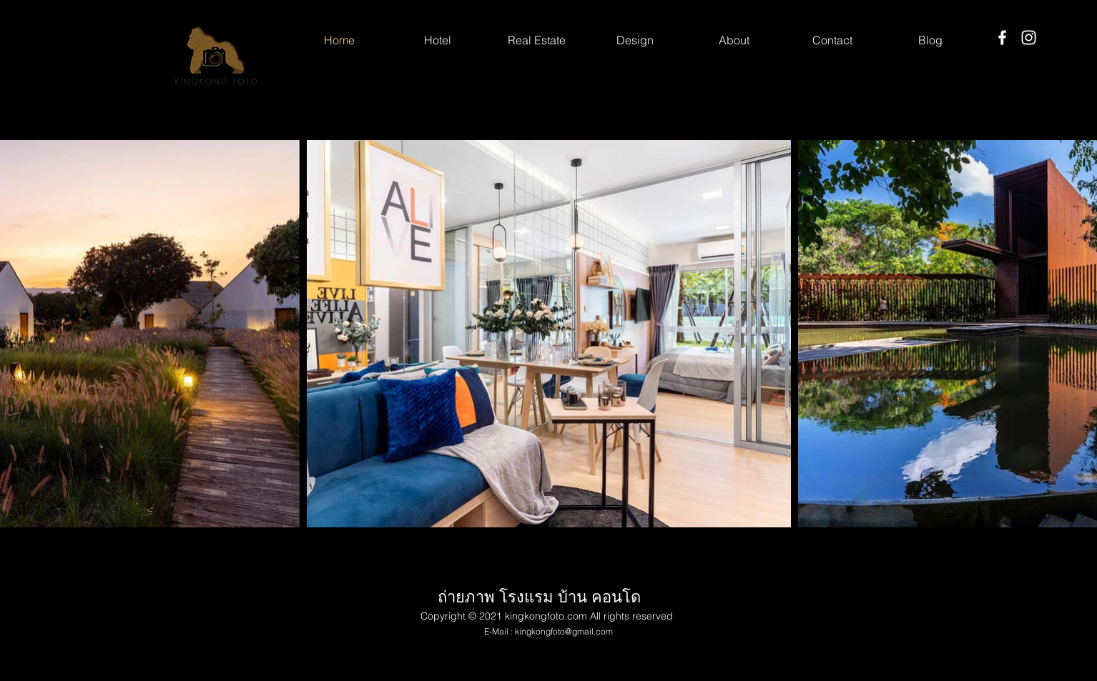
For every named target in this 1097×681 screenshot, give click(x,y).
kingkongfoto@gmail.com (564, 631)
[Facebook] (1002, 37)
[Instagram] (1028, 37)
